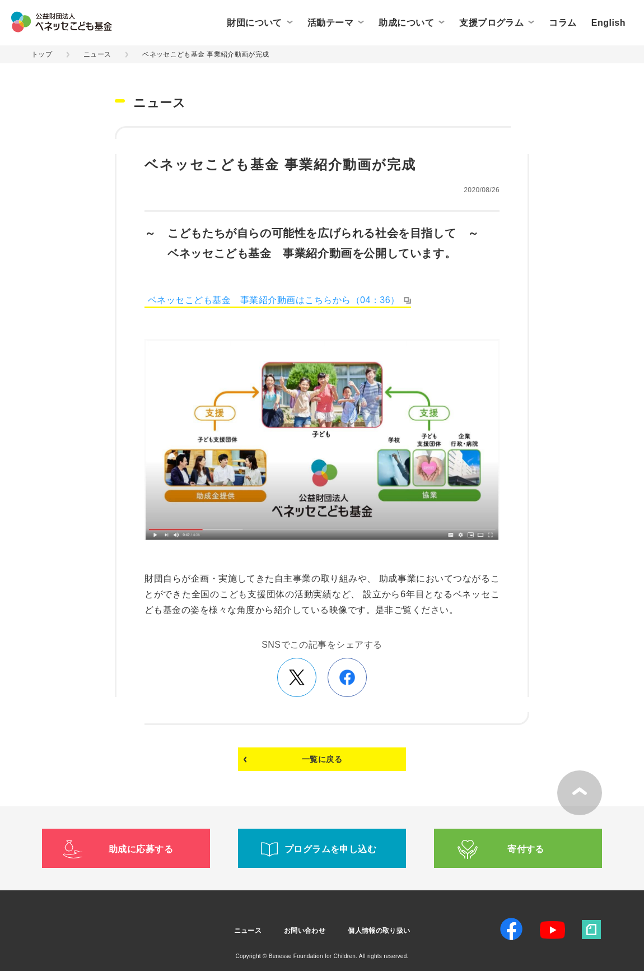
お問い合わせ (304, 931)
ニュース (97, 54)
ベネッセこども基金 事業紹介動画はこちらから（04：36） (274, 300)
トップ (41, 54)
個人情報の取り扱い (379, 931)
